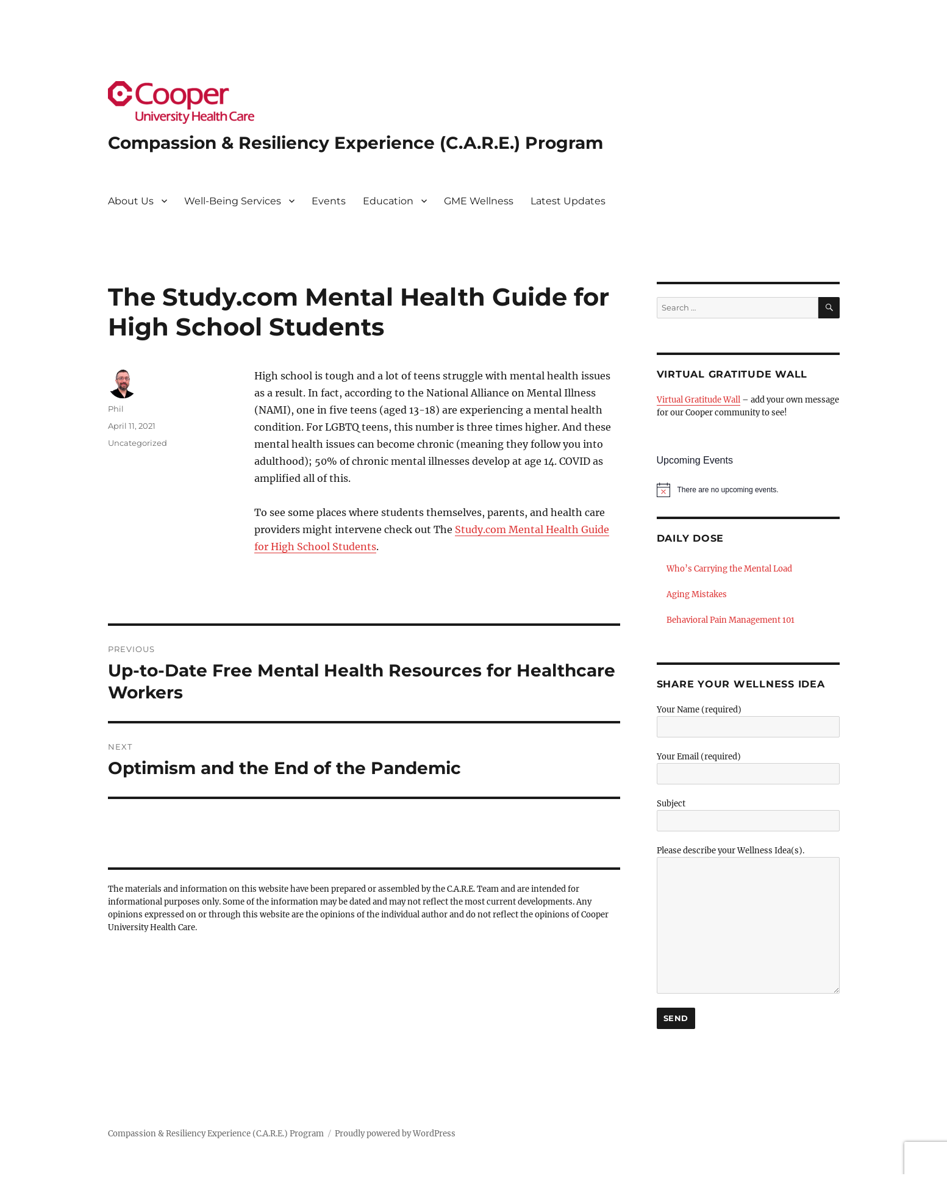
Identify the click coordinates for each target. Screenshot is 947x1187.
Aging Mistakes (696, 594)
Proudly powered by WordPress (395, 1133)
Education (388, 201)
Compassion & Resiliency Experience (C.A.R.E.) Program (355, 142)
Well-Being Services (232, 201)
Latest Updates (568, 201)
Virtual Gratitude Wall (698, 400)
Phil (116, 409)
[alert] (748, 489)
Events (329, 201)
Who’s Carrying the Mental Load (729, 569)
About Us (131, 201)
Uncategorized (137, 443)
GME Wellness (478, 201)
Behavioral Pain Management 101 (730, 620)
